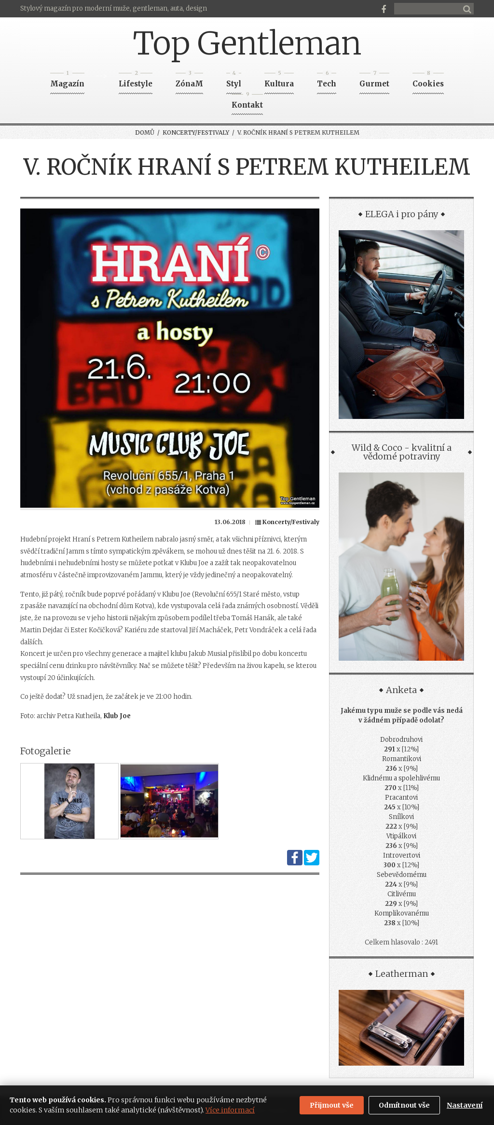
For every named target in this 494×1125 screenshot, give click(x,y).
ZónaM (189, 80)
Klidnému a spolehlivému (401, 778)
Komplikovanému (401, 913)
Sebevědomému (401, 875)
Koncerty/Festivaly (196, 132)
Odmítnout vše (404, 1105)
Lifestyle (135, 80)
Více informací (230, 1110)
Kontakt (247, 102)
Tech (326, 80)
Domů (144, 132)
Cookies (428, 80)
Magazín (67, 80)
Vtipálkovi (401, 836)
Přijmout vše (332, 1105)
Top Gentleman (247, 43)
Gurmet (374, 80)
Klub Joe (117, 716)
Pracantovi (401, 797)
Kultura (279, 80)
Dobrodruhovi (401, 740)
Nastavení (464, 1105)
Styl (233, 80)
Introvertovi (401, 855)
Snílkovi (401, 817)
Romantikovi (401, 759)
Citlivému (401, 894)
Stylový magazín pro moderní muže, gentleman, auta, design (113, 8)
